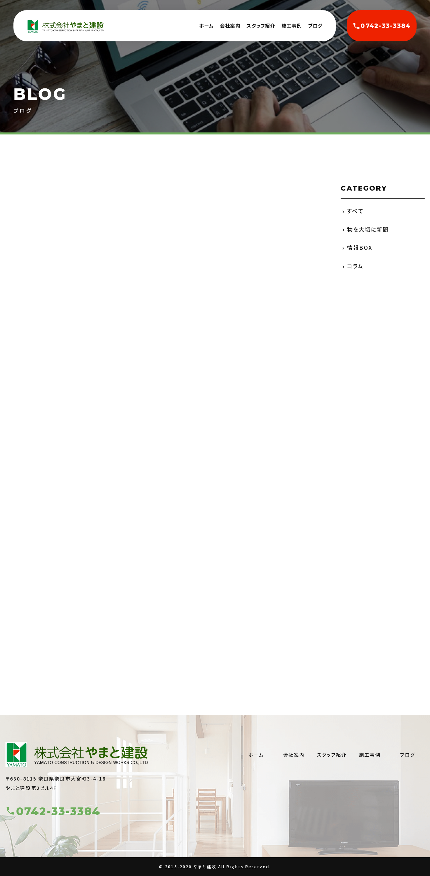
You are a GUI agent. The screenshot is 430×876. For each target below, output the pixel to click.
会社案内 (230, 25)
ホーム (206, 25)
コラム (355, 266)
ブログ (315, 25)
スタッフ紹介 (261, 25)
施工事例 (292, 25)
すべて (355, 211)
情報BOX (360, 247)
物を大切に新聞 (368, 229)
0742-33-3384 (381, 26)
